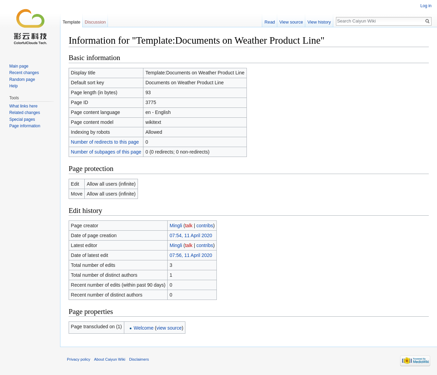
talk (189, 225)
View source (291, 22)
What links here (23, 106)
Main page (18, 66)
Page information (24, 126)
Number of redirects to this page (105, 142)
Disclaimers (139, 359)
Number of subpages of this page (106, 152)
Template (71, 22)
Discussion (95, 22)
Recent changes (24, 72)
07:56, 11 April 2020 (191, 255)
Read (270, 22)
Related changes (24, 112)
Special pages (22, 119)
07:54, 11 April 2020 (191, 235)
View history (319, 22)
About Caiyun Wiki (109, 359)
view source (169, 328)
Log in (426, 5)
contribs (204, 225)
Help (13, 86)
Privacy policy (78, 359)
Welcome (144, 328)
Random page (22, 79)
